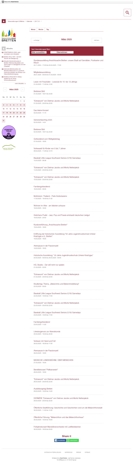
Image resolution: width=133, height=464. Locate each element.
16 (24, 109)
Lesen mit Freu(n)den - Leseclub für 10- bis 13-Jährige (55, 82)
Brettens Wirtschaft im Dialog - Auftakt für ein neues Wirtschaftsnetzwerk (13, 78)
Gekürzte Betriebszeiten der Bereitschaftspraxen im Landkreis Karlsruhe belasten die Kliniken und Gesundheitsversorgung (14, 71)
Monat (34, 29)
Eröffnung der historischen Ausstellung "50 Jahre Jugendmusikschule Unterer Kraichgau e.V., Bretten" (64, 235)
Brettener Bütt (39, 91)
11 (7, 109)
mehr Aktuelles (19, 83)
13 (14, 109)
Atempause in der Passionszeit (46, 246)
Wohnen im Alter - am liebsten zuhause (49, 206)
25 (7, 116)
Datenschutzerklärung (52, 452)
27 (14, 116)
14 (17, 109)
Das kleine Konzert (41, 110)
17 (3, 113)
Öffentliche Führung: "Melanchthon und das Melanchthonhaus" (59, 417)
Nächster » (97, 40)
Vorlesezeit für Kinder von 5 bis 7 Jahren (50, 148)
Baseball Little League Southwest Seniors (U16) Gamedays (57, 158)
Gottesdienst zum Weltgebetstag (47, 139)
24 (3, 116)
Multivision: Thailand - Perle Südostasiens (50, 196)
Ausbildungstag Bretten (43, 389)
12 (10, 109)
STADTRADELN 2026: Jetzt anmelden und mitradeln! (12, 53)
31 (3, 120)
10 (3, 109)
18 (7, 113)
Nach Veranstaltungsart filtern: (40, 49)
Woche (41, 29)
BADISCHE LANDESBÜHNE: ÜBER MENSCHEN (53, 360)
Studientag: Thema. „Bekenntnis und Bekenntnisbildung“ (56, 284)
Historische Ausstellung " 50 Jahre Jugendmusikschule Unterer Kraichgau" (63, 255)
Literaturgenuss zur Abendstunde (47, 332)
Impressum (68, 452)
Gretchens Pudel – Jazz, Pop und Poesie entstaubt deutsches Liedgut (62, 215)
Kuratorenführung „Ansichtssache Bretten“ (50, 225)
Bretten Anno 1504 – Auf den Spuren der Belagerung (12, 57)
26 (10, 116)
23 (24, 113)
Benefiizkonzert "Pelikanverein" (46, 370)
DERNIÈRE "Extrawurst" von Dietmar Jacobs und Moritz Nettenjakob (61, 398)
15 (20, 109)
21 (17, 113)
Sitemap (87, 452)
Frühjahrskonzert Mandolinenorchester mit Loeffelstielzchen (57, 427)
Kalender (29, 21)
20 (14, 113)
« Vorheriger (36, 40)
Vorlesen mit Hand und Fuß (45, 341)
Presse (78, 452)
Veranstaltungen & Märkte (16, 21)
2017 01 (37, 21)
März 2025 (13, 89)
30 (24, 116)
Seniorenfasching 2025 (43, 120)
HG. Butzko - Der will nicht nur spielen (49, 265)
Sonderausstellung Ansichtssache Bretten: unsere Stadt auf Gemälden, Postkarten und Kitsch (68, 62)
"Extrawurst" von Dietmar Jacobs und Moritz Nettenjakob (56, 101)
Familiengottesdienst (42, 187)
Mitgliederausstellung (42, 72)
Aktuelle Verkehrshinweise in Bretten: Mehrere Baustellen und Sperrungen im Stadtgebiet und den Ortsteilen (14, 64)
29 (20, 116)
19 (10, 113)
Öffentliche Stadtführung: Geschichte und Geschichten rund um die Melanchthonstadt (68, 408)
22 (20, 113)
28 (17, 116)
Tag (47, 29)
